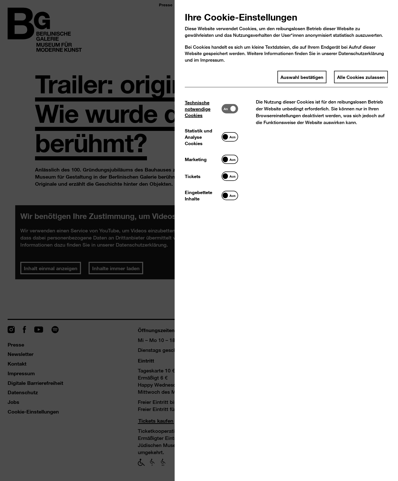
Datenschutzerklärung (361, 53)
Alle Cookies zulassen (361, 77)
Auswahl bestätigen (301, 77)
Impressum (212, 60)
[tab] (203, 108)
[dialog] (199, 240)
